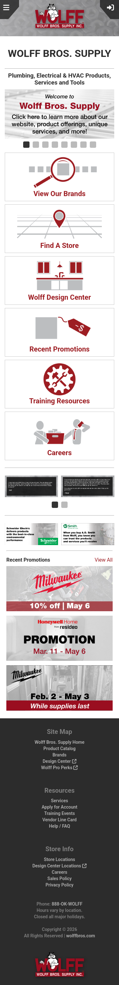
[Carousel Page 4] (55, 144)
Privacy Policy (59, 884)
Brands (59, 754)
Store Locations (59, 859)
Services (59, 800)
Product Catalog (59, 748)
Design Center (59, 761)
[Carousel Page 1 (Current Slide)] (26, 144)
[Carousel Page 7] (83, 144)
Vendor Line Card (60, 819)
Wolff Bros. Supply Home (59, 742)
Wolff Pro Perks (59, 767)
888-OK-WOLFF (67, 903)
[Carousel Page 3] (45, 144)
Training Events (59, 813)
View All (104, 560)
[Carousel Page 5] (64, 144)
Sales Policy (59, 878)
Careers (59, 872)
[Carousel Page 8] (93, 144)
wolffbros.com (80, 935)
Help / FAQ (59, 826)
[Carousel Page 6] (74, 144)
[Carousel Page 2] (36, 144)
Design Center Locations (59, 865)
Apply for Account (59, 807)
